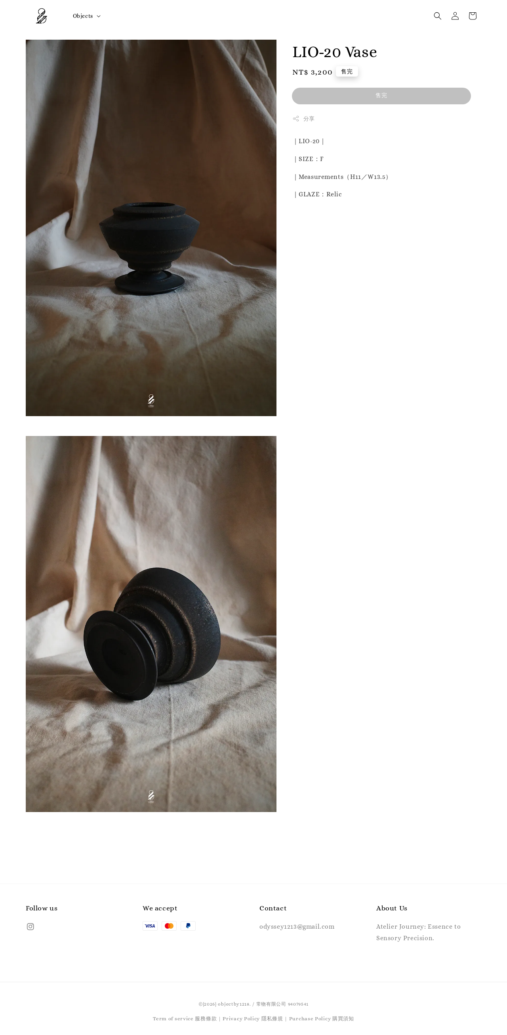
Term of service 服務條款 (185, 1019)
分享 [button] (303, 118)
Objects (83, 16)
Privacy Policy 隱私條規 (253, 1019)
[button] (437, 16)
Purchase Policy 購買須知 (321, 1019)
